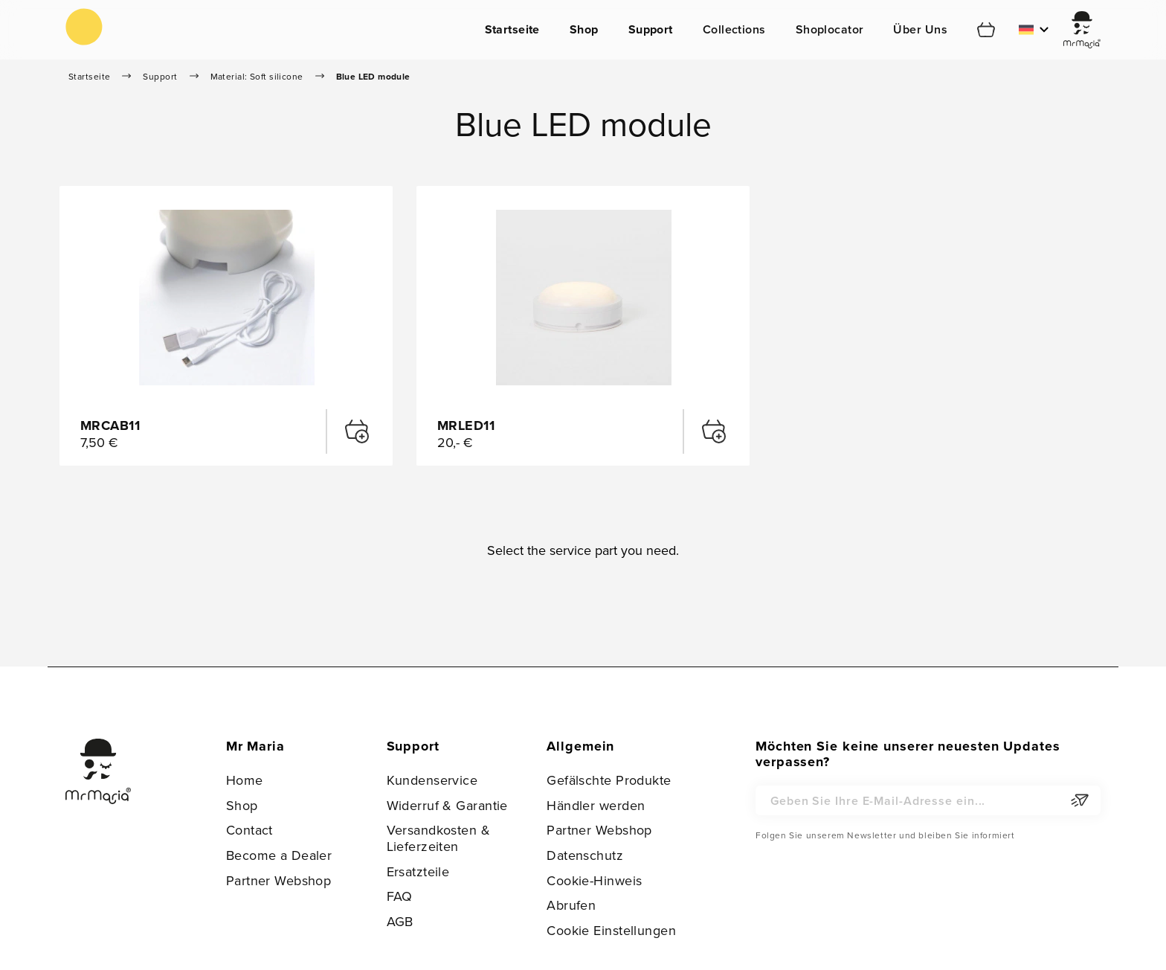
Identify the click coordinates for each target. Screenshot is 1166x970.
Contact (249, 829)
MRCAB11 (110, 425)
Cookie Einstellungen (611, 930)
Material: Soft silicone (256, 76)
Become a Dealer (279, 855)
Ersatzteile (418, 871)
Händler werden (596, 805)
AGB (400, 921)
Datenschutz (585, 855)
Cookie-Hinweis (594, 880)
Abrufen (571, 905)
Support (650, 29)
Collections (734, 29)
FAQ (400, 896)
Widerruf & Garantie (447, 805)
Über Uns (920, 29)
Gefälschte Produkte (609, 780)
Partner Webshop (279, 880)
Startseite (512, 29)
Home (244, 780)
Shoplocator (830, 29)
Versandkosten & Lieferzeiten (439, 837)
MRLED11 (466, 425)
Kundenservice (432, 780)
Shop (584, 29)
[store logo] (84, 26)
